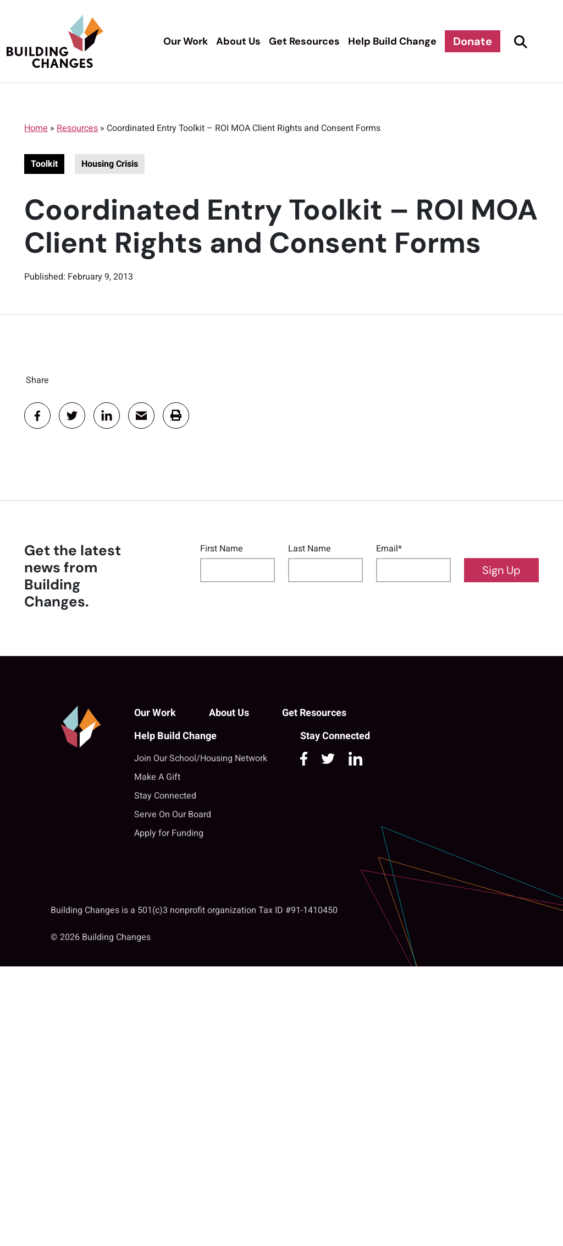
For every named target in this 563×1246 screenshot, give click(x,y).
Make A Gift (157, 777)
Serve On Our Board (172, 814)
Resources (77, 128)
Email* (389, 548)
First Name (221, 548)
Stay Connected (165, 795)
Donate (472, 41)
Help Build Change (392, 41)
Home (36, 128)
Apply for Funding (168, 833)
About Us (238, 41)
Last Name (309, 548)
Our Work (185, 41)
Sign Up (501, 570)
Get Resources (304, 41)
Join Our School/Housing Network (200, 758)
